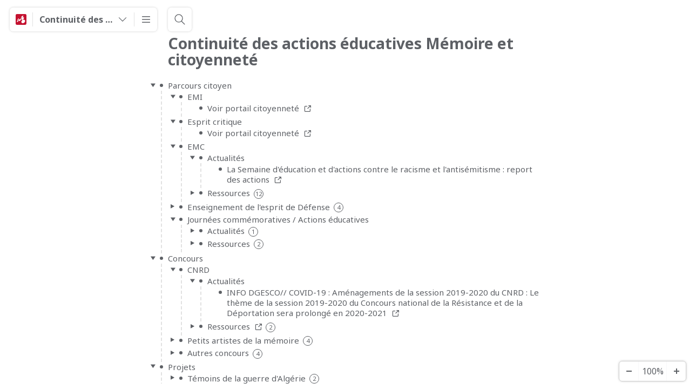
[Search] (180, 19)
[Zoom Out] (628, 371)
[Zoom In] (676, 371)
